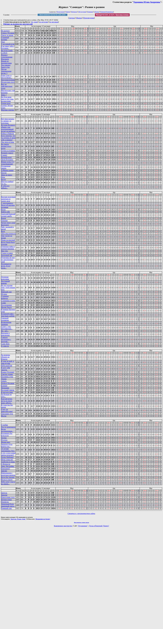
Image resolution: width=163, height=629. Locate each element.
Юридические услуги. (112, 15)
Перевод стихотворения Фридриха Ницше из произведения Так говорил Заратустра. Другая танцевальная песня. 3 (6, 64)
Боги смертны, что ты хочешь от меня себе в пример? (8, 138)
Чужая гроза (6, 103)
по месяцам (53, 22)
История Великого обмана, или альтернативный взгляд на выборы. (8, 128)
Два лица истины (7, 142)
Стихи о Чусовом (7, 33)
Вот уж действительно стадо (6, 86)
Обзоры (96, 12)
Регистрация (61, 12)
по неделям (43, 22)
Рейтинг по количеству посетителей (18, 24)
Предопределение (8, 80)
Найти (68, 12)
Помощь (103, 12)
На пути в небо (7, 50)
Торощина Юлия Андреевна (146, 2)
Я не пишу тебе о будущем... (7, 47)
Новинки (90, 12)
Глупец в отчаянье (8, 151)
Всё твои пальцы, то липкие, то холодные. (7, 121)
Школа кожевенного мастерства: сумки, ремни (52, 14)
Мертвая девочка (7, 110)
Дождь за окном (7, 35)
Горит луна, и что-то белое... (6, 76)
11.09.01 (4, 53)
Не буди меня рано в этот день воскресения (7, 99)
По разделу (5, 31)
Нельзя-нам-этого (8, 82)
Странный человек (5, 38)
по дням (34, 22)
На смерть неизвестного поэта (6, 146)
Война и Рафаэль (7, 133)
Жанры (79, 18)
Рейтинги (74, 12)
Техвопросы (109, 12)
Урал (3, 42)
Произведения (88, 18)
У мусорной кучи (7, 44)
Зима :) (3, 95)
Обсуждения (82, 12)
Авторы (72, 18)
